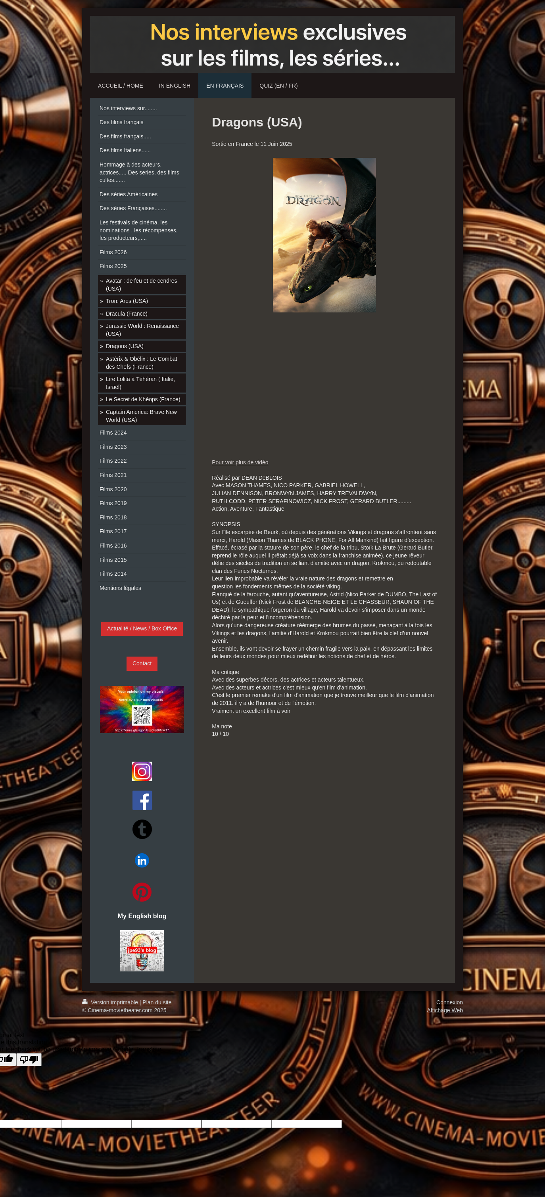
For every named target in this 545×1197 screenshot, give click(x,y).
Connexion (449, 1002)
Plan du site (156, 1002)
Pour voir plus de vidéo (240, 462)
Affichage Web (445, 1010)
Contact (142, 663)
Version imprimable (111, 1002)
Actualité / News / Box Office (142, 628)
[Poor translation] (29, 1059)
